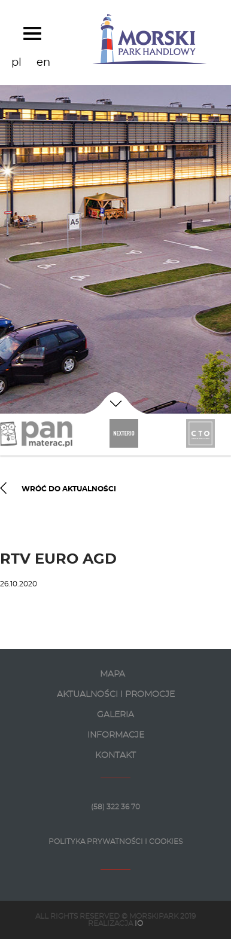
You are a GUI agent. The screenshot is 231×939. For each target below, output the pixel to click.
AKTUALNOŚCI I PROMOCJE (116, 694)
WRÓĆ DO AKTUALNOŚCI (58, 489)
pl (16, 62)
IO (139, 923)
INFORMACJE (115, 735)
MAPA (112, 674)
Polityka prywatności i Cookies (115, 841)
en (43, 62)
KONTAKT (115, 755)
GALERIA (115, 715)
